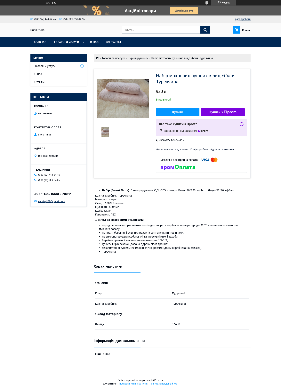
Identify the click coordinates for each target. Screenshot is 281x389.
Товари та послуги (113, 58)
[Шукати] (205, 30)
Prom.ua (159, 380)
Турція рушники (138, 58)
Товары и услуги (66, 42)
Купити (177, 112)
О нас (94, 42)
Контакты (113, 42)
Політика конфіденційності (163, 383)
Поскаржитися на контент (133, 383)
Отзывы (39, 82)
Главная (40, 42)
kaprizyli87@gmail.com (51, 201)
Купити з (222, 112)
